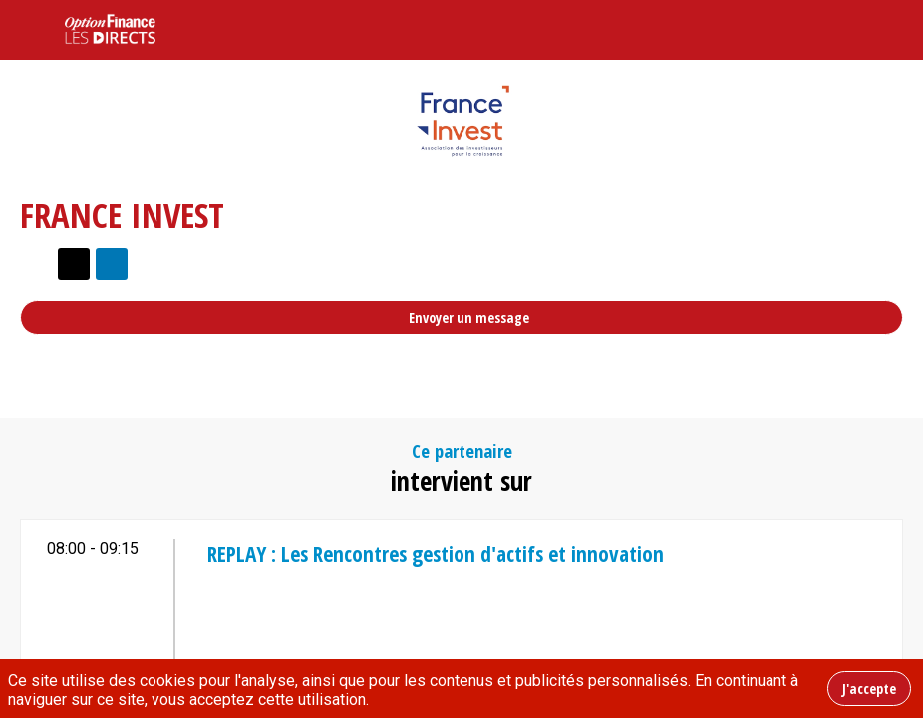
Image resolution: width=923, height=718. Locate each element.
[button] (30, 30)
